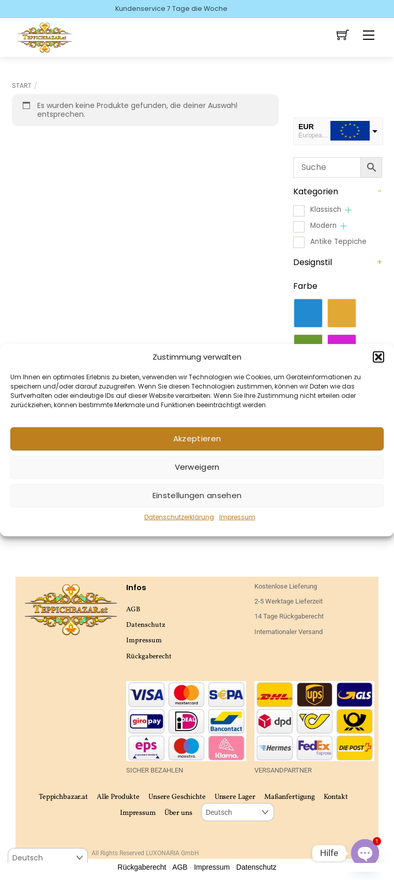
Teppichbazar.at (63, 797)
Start (22, 85)
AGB (133, 609)
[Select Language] (237, 812)
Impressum (237, 517)
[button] (378, 356)
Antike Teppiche (338, 241)
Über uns (178, 813)
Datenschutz (145, 625)
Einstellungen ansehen (197, 495)
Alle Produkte (118, 797)
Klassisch (325, 209)
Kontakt (336, 797)
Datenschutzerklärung (179, 517)
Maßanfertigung (289, 797)
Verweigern (197, 466)
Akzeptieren (197, 438)
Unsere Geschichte (177, 797)
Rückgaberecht (149, 656)
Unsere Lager (235, 797)
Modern (323, 225)
